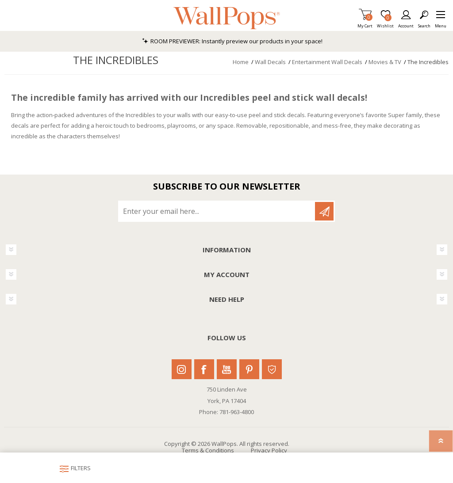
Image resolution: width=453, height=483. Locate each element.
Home (241, 62)
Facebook (204, 369)
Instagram (182, 369)
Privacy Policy (269, 450)
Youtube (227, 369)
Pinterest (249, 369)
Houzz (272, 369)
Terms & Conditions (208, 450)
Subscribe (324, 211)
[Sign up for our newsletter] (217, 211)
